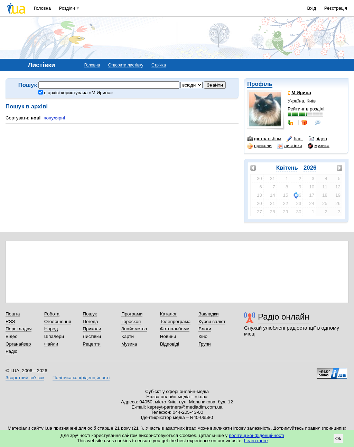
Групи (204, 344)
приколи (259, 146)
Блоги (204, 328)
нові (35, 117)
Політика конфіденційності (81, 377)
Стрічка (158, 65)
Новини (168, 336)
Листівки (92, 336)
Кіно (202, 336)
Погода (90, 321)
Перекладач (18, 328)
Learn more (256, 440)
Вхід (311, 8)
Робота (51, 313)
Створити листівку (125, 65)
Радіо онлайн (283, 316)
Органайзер (18, 344)
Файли (51, 344)
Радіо (11, 351)
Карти (127, 336)
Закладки (208, 313)
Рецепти (92, 344)
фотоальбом (264, 139)
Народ (51, 328)
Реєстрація (335, 8)
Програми (131, 313)
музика (318, 146)
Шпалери (54, 336)
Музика (129, 344)
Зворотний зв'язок (25, 377)
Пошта (13, 313)
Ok (338, 438)
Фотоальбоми (174, 328)
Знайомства (134, 328)
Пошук (90, 313)
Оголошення (57, 321)
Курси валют (211, 321)
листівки (289, 146)
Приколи (92, 328)
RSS (10, 321)
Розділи (67, 8)
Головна (42, 8)
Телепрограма (175, 321)
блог (295, 139)
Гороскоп (131, 321)
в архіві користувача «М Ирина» (75, 92)
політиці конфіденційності (256, 435)
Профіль (259, 84)
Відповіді (169, 344)
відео (318, 139)
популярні (54, 117)
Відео (12, 336)
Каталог (168, 313)
